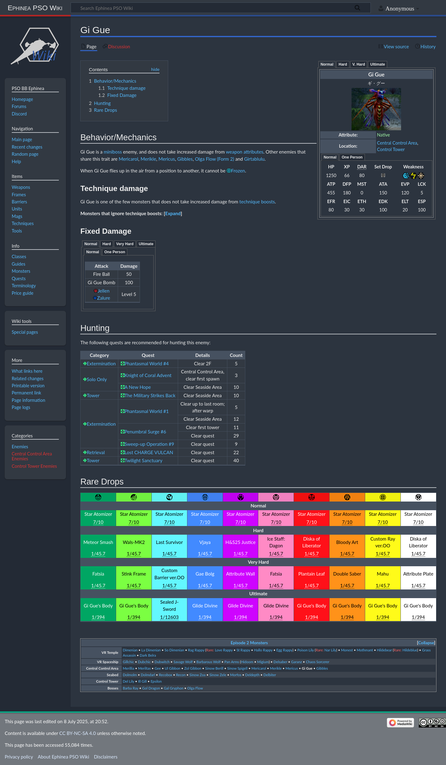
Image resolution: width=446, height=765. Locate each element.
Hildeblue (410, 650)
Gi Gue (307, 668)
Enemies (20, 446)
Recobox (165, 675)
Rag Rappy (196, 650)
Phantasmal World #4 (147, 363)
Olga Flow (195, 688)
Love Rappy (224, 650)
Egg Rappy (284, 650)
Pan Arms (231, 662)
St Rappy (243, 650)
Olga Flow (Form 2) (214, 159)
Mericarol (128, 159)
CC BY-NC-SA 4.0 (77, 733)
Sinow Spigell (237, 668)
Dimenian (130, 650)
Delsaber (280, 662)
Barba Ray (130, 688)
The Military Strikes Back (150, 395)
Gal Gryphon (173, 688)
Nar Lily (330, 650)
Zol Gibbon (192, 668)
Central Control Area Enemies (32, 456)
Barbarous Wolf (208, 662)
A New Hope (138, 387)
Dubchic (144, 662)
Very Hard (124, 244)
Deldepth (252, 675)
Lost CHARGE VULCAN (149, 452)
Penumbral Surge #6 (145, 431)
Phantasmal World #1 (147, 411)
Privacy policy (19, 756)
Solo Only (97, 379)
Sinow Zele (217, 675)
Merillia (128, 668)
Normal (327, 64)
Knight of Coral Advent (148, 375)
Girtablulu (254, 159)
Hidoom (247, 662)
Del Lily (128, 681)
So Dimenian (174, 650)
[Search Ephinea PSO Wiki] (220, 8)
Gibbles (185, 159)
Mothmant (365, 650)
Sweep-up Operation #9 (149, 444)
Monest (347, 650)
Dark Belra (148, 655)
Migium (263, 662)
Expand (173, 213)
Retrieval (96, 452)
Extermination (101, 363)
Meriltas (144, 668)
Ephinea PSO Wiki (35, 8)
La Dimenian (151, 650)
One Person (352, 157)
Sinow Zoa (198, 675)
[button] (173, 213)
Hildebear (384, 650)
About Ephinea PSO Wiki (63, 756)
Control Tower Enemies (34, 466)
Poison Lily (305, 650)
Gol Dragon (151, 688)
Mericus (167, 159)
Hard (343, 64)
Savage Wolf (183, 662)
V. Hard (358, 64)
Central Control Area (397, 143)
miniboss (113, 151)
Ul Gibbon (172, 668)
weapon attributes (244, 151)
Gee (158, 668)
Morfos (235, 675)
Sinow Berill (214, 668)
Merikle (148, 159)
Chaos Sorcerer (317, 662)
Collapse (426, 642)
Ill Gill (142, 681)
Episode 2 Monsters (249, 642)
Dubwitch (162, 662)
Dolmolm (130, 675)
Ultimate (377, 64)
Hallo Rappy (263, 650)
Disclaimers (105, 756)
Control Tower (391, 149)
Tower (93, 395)
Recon (181, 675)
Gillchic (128, 662)
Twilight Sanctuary (143, 460)
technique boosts (257, 201)
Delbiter (270, 675)
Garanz (296, 662)
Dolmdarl (148, 675)
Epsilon (156, 681)
